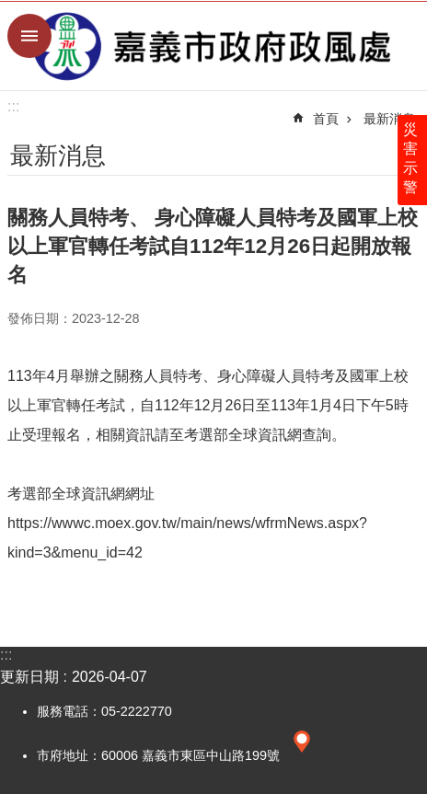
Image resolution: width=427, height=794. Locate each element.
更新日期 (29, 677)
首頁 (326, 118)
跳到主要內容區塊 (9, 9)
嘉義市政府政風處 (213, 46)
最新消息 (389, 118)
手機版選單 (29, 36)
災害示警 (410, 158)
